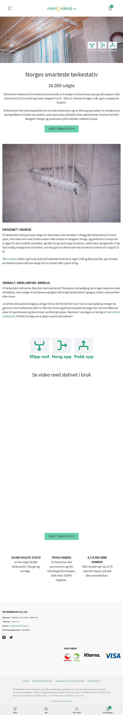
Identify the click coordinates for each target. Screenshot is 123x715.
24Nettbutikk (67, 701)
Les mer (50, 695)
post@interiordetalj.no (19, 626)
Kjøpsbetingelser (42, 681)
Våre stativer (9, 259)
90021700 (15, 621)
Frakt (26, 681)
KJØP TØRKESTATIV (61, 128)
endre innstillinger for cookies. (71, 695)
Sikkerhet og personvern (69, 681)
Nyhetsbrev (93, 681)
